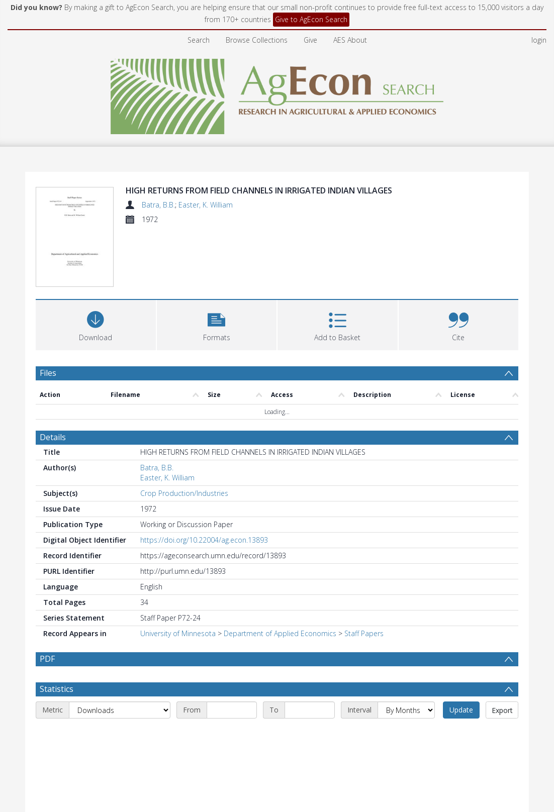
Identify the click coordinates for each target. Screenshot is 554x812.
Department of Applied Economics (280, 633)
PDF (47, 658)
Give (310, 40)
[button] (217, 324)
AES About (350, 40)
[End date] (310, 710)
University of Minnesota (178, 633)
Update (461, 710)
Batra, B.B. (158, 205)
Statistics (56, 688)
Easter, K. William (205, 205)
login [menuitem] (538, 40)
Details (53, 437)
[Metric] (119, 710)
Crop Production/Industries (184, 493)
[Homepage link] (277, 94)
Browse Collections (257, 40)
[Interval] (406, 710)
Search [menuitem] (199, 40)
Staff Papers (364, 633)
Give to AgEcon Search (311, 19)
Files (48, 372)
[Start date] (232, 710)
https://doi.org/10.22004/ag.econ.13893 (204, 540)
